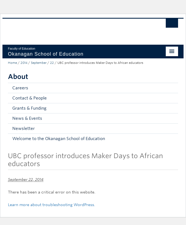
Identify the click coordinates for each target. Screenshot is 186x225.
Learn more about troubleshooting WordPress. (51, 205)
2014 (24, 63)
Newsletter (23, 128)
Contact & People (29, 98)
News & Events (27, 118)
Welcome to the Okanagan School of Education (58, 138)
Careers (20, 88)
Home (12, 63)
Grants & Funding (29, 108)
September (39, 63)
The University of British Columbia (67, 29)
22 (52, 63)
